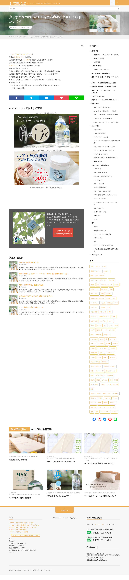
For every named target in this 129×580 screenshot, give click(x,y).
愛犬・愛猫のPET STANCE (17, 553)
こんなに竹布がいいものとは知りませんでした (36, 298)
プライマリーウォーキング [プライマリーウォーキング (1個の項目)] (106, 412)
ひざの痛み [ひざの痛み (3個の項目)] (94, 317)
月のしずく (95, 52)
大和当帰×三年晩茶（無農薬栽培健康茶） (107, 165)
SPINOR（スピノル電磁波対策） (102, 76)
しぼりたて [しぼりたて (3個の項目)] (94, 326)
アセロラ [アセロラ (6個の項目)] (108, 299)
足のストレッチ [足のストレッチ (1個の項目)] (110, 376)
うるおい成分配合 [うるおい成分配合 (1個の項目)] (96, 372)
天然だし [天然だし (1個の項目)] (93, 403)
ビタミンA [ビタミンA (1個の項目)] (110, 358)
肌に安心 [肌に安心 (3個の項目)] (93, 322)
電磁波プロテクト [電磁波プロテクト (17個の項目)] (96, 276)
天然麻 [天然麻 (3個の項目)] (113, 322)
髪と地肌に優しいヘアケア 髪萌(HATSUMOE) (22, 555)
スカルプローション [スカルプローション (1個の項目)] (109, 372)
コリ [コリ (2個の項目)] (105, 331)
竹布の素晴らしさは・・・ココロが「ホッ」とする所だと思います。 (44, 275)
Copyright (73, 523)
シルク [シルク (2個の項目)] (111, 331)
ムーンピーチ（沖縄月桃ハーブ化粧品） (106, 115)
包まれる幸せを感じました (28, 264)
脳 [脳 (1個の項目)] (110, 385)
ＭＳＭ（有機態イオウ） (101, 194)
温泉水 (78, 498)
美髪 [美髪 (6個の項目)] (102, 299)
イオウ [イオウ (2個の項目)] (111, 326)
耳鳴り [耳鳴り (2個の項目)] (93, 331)
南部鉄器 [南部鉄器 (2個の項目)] (98, 340)
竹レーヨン (51, 463)
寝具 (95, 247)
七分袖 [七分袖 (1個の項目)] (93, 363)
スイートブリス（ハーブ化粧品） (104, 125)
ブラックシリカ (98, 244)
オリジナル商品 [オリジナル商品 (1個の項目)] (95, 367)
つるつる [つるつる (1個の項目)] (93, 412)
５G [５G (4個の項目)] (116, 308)
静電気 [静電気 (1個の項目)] (105, 408)
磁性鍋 (96, 233)
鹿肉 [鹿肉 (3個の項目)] (110, 317)
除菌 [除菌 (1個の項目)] (98, 385)
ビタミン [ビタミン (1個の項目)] (104, 385)
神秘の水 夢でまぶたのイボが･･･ (60, 501)
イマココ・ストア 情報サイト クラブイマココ (22, 533)
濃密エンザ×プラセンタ (101, 180)
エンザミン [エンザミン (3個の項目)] (103, 326)
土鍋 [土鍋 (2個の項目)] (92, 340)
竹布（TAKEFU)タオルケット (21, 56)
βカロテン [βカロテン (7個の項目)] (104, 294)
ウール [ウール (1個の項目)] (103, 390)
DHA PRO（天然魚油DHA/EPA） (104, 183)
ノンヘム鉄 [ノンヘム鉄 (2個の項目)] (94, 344)
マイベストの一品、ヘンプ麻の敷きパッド (102, 501)
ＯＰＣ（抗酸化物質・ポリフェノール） (106, 201)
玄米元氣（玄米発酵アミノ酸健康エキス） (105, 89)
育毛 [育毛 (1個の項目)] (92, 417)
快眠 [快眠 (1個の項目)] (92, 394)
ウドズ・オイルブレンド (101, 162)
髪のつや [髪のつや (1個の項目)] (112, 363)
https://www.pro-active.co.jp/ (99, 566)
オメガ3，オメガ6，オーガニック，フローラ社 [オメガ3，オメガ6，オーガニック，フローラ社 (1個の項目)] (104, 399)
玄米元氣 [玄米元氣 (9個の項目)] (111, 285)
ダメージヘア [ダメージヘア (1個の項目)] (100, 376)
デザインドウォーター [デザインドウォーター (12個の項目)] (97, 281)
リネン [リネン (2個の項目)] (102, 344)
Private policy (64, 523)
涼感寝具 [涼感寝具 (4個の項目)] (110, 308)
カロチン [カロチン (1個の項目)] (107, 403)
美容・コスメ (96, 108)
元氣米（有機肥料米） (101, 141)
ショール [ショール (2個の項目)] (112, 344)
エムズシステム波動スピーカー (18, 549)
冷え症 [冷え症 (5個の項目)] (103, 308)
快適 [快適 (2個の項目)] (116, 331)
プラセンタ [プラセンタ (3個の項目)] (103, 317)
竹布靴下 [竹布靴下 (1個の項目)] (105, 367)
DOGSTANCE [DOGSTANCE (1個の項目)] (105, 417)
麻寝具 (107, 498)
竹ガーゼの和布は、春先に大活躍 (31, 286)
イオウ (35, 500)
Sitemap (55, 523)
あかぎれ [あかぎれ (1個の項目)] (101, 349)
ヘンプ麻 (112, 498)
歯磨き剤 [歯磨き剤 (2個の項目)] (99, 335)
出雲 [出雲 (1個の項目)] (92, 376)
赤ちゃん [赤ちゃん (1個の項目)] (102, 358)
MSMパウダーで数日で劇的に (21, 503)
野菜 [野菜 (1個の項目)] (97, 417)
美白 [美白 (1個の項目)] (92, 381)
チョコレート (98, 138)
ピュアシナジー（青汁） (101, 218)
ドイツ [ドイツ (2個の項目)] (99, 331)
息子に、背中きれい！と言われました (62, 467)
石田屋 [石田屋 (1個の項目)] (93, 353)
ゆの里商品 (97, 65)
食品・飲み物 (96, 134)
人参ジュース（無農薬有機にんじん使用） (105, 86)
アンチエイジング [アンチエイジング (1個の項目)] (112, 390)
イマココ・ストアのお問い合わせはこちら (25, 540)
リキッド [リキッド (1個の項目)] (93, 349)
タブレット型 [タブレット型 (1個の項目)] (94, 390)
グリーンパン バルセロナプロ (103, 240)
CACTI (11, 558)
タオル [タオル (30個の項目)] (98, 272)
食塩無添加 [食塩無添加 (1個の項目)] (94, 358)
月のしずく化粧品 (99, 62)
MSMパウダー (28, 500)
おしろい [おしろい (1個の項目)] (93, 408)
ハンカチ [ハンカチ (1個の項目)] (114, 417)
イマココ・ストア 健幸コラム (17, 535)
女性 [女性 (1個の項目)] (99, 408)
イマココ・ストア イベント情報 (18, 537)
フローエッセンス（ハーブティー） (105, 158)
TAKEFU (33, 461)
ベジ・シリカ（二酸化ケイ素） (103, 198)
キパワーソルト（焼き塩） (102, 145)
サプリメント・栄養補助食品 (101, 172)
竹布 (25, 461)
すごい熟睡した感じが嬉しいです (31, 309)
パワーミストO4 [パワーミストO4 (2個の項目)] (110, 335)
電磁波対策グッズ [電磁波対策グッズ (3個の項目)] (103, 322)
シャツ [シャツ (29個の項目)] (104, 272)
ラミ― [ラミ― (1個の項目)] (99, 363)
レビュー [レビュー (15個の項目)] (106, 276)
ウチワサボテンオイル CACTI (103, 112)
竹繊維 (60, 463)
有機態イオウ (20, 500)
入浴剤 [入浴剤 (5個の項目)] (108, 304)
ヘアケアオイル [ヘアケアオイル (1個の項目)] (100, 381)
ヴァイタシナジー (99, 214)
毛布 (28, 461)
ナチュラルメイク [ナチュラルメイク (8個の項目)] (106, 290)
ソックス (27, 61)
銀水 (68, 498)
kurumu (21, 461)
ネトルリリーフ (98, 187)
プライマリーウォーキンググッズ (104, 251)
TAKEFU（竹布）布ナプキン (103, 73)
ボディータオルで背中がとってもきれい (101, 469)
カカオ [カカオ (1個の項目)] (108, 349)
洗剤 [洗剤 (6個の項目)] (111, 294)
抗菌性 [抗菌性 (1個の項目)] (105, 363)
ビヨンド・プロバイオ (101, 205)
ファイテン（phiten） (99, 99)
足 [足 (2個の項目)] (106, 344)
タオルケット (19, 58)
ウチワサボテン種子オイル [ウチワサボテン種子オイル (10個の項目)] (98, 285)
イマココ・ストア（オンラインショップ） (21, 528)
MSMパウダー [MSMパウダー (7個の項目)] (95, 294)
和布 (39, 500)
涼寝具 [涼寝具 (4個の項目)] (103, 313)
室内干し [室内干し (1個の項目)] (112, 408)
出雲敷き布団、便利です (19, 465)
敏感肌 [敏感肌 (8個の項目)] (93, 290)
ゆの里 (64, 498)
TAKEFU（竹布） (25, 28)
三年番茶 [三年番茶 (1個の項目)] (112, 353)
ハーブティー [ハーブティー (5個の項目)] (94, 308)
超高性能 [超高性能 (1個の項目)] (115, 349)
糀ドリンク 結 (98, 169)
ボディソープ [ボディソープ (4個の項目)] (94, 313)
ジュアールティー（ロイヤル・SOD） (106, 154)
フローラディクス (99, 191)
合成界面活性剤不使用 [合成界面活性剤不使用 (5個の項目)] (97, 304)
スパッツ (72, 498)
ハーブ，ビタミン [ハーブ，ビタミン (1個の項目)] (102, 353)
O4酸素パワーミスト (100, 236)
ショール (13, 500)
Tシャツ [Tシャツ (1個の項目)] (115, 403)
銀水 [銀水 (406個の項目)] (92, 272)
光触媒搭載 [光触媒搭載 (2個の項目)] (107, 340)
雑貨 (93, 229)
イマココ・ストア (97, 260)
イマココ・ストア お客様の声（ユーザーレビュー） (24, 530)
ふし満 (96, 225)
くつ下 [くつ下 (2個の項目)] (93, 335)
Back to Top (64, 515)
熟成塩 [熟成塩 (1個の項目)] (93, 385)
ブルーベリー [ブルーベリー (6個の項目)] (94, 299)
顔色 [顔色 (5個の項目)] (114, 304)
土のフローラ (98, 176)
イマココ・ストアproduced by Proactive (63, 233)
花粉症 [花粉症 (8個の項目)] (116, 290)
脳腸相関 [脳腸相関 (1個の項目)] (110, 381)
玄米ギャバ (97, 222)
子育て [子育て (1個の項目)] (100, 403)
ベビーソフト (99, 463)
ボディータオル (90, 463)
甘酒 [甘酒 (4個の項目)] (108, 313)
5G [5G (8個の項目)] (98, 290)
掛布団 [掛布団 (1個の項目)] (116, 385)
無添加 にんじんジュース (16, 551)
